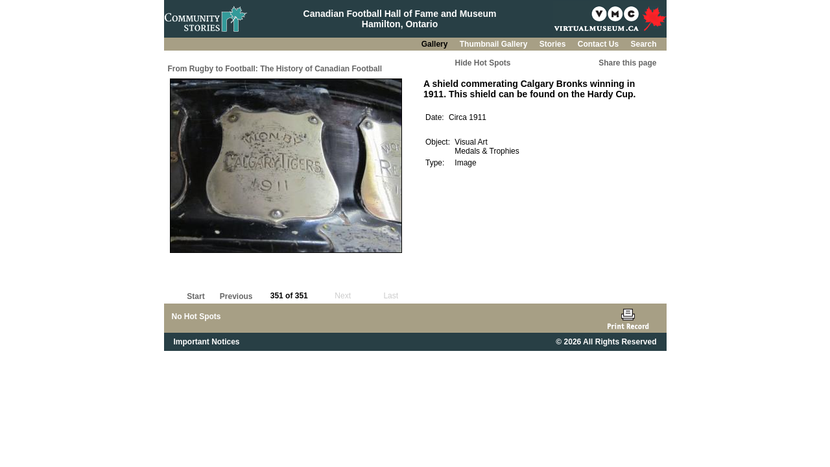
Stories (554, 44)
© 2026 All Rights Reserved (606, 341)
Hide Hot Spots (483, 62)
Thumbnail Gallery (495, 44)
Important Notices (207, 341)
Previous (236, 296)
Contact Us (599, 44)
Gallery (435, 44)
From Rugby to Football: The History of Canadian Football (275, 68)
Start (195, 296)
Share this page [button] (627, 62)
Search (643, 44)
